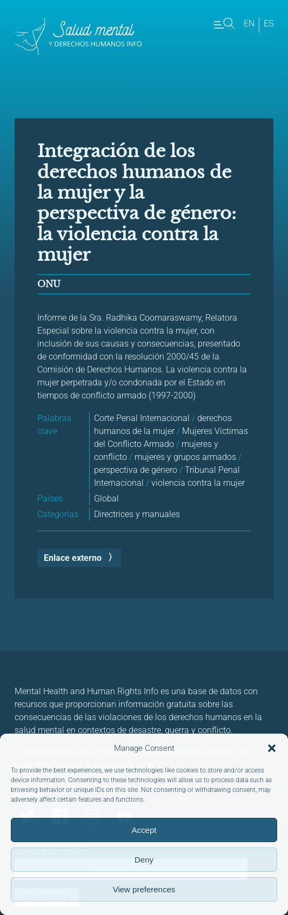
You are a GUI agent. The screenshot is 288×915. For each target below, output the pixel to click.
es (268, 23)
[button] (271, 748)
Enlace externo (73, 558)
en (249, 23)
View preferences (144, 889)
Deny (144, 859)
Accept (144, 830)
